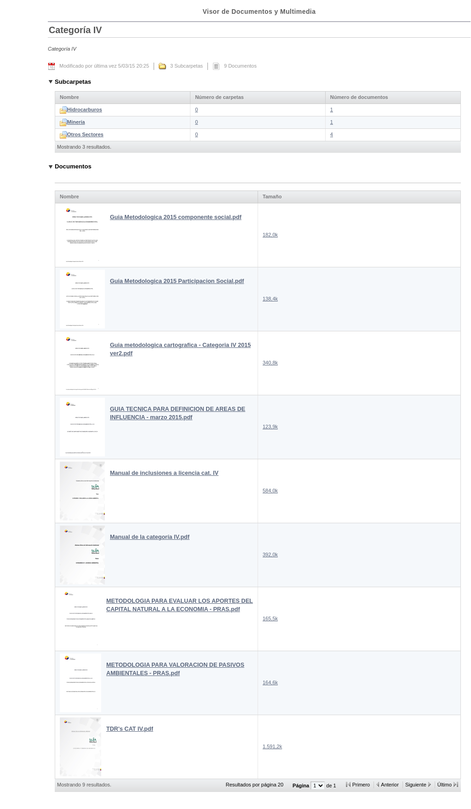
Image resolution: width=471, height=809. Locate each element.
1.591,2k (272, 746)
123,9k (270, 426)
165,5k (270, 618)
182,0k (270, 234)
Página (301, 785)
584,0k (270, 490)
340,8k (270, 362)
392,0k (270, 554)
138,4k (270, 298)
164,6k (270, 682)
